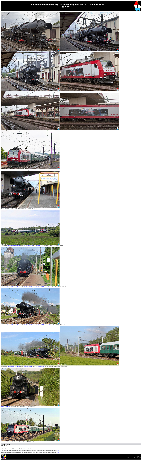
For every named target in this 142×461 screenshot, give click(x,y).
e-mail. (39, 448)
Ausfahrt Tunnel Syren (5, 406)
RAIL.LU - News (5, 446)
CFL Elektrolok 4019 (28, 245)
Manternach (49, 286)
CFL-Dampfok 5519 (38, 245)
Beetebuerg (9, 245)
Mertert (48, 324)
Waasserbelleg (16, 245)
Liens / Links (5, 444)
